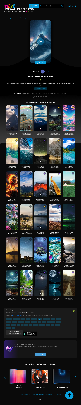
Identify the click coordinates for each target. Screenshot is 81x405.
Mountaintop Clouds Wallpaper (40, 133)
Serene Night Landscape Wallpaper (54, 133)
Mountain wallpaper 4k (40, 88)
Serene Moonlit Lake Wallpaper (55, 298)
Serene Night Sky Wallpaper (40, 298)
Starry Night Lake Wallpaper (12, 298)
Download (40, 63)
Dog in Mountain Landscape (26, 232)
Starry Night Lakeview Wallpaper (12, 265)
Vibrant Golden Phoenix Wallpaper (54, 199)
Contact (22, 394)
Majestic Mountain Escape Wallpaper (69, 265)
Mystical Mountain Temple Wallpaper (26, 133)
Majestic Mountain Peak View (12, 133)
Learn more (40, 354)
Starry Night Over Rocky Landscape (26, 265)
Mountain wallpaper (23, 18)
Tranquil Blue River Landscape (69, 166)
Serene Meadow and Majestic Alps (68, 199)
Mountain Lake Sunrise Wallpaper (54, 166)
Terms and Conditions (38, 394)
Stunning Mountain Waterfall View (26, 166)
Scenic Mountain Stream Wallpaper (26, 298)
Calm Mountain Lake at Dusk (40, 232)
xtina (44, 71)
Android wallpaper (17, 315)
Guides (59, 394)
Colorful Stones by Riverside (55, 265)
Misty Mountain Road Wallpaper (69, 298)
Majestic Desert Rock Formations (54, 232)
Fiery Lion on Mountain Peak (12, 199)
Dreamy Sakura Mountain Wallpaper (69, 133)
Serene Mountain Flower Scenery (12, 232)
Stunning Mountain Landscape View (26, 199)
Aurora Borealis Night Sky (69, 232)
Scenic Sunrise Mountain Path (12, 166)
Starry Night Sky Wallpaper (40, 166)
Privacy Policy (48, 394)
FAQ (55, 394)
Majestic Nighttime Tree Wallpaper (40, 265)
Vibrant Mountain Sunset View (40, 199)
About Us (27, 394)
